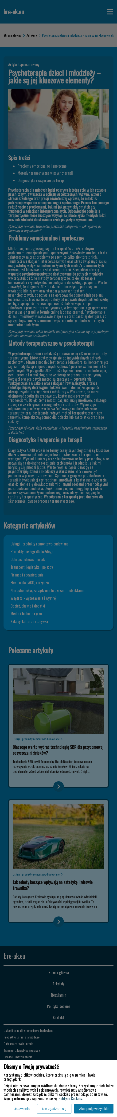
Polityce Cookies (70, 1098)
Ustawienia (22, 1109)
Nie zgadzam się (54, 1109)
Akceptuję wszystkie (94, 1109)
